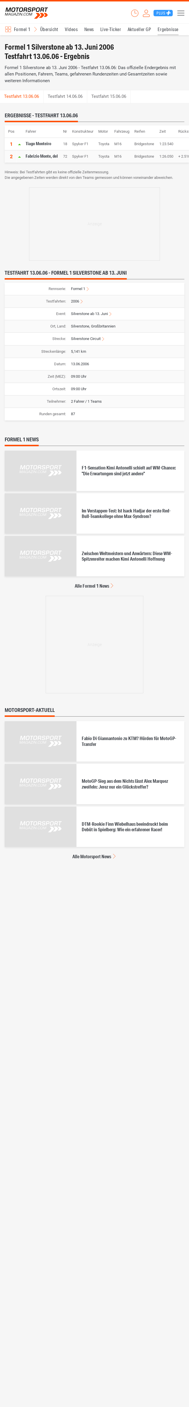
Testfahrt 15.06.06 (108, 96)
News (89, 29)
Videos (71, 29)
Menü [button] (180, 13)
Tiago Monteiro (38, 143)
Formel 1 (78, 289)
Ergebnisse (168, 29)
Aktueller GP (139, 29)
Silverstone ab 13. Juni (89, 314)
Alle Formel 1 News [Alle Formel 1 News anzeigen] (92, 586)
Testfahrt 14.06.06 (65, 96)
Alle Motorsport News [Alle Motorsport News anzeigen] (91, 856)
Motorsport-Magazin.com (26, 13)
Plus (160, 13)
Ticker (134, 13)
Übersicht (49, 29)
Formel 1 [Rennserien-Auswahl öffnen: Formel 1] (22, 29)
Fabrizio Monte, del (42, 156)
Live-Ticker (110, 29)
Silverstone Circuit (86, 339)
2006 (75, 301)
